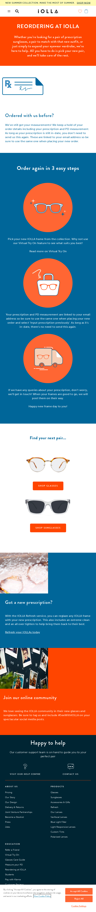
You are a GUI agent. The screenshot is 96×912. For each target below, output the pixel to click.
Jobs (7, 827)
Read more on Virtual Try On (48, 251)
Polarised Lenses (59, 836)
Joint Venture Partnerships (18, 812)
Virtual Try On (12, 855)
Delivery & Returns (14, 807)
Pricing (8, 792)
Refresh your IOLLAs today (22, 632)
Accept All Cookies (79, 891)
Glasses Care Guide (15, 859)
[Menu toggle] (9, 11)
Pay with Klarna (13, 879)
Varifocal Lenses (59, 817)
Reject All (78, 898)
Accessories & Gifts (60, 802)
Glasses (54, 792)
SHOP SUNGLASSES (48, 528)
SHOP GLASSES (48, 486)
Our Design (11, 802)
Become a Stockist (14, 817)
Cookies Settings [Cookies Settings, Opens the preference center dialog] (78, 906)
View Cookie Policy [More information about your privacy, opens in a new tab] (42, 896)
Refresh (54, 807)
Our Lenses (56, 812)
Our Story (10, 797)
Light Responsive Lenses (63, 827)
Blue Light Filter (58, 822)
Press (8, 822)
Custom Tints (57, 832)
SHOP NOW (83, 3)
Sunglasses (56, 797)
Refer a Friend (12, 850)
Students (9, 874)
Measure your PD (14, 864)
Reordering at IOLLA (15, 869)
